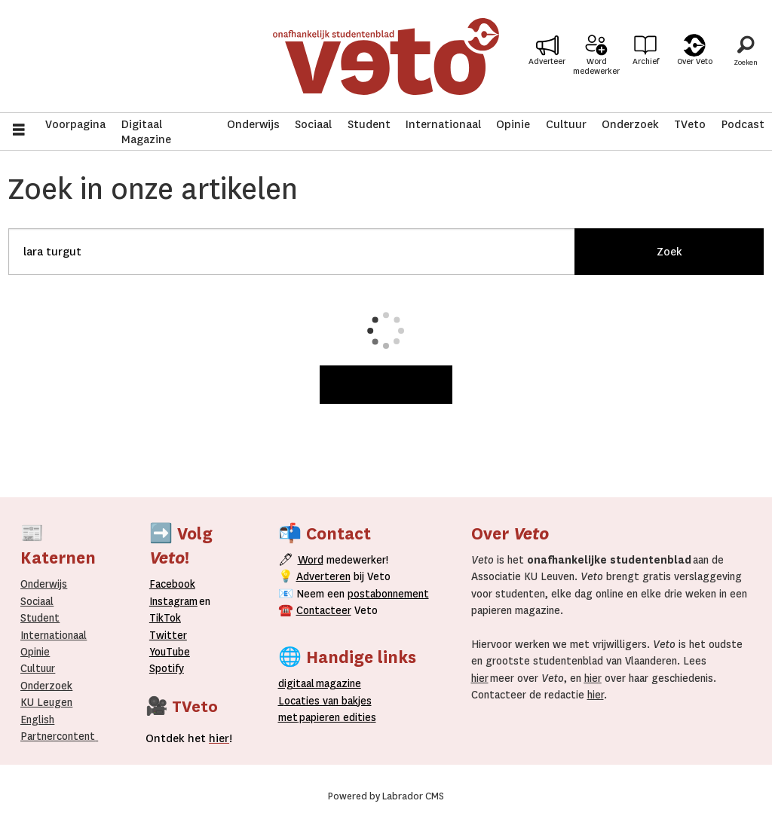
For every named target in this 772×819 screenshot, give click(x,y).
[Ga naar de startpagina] (386, 56)
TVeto (690, 124)
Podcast (742, 124)
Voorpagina (75, 124)
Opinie (513, 124)
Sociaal (313, 124)
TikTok (165, 618)
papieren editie (334, 717)
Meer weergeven (386, 384)
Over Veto (694, 61)
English (37, 719)
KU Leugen (46, 702)
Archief (646, 61)
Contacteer (323, 610)
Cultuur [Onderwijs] (37, 668)
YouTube (169, 652)
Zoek (669, 251)
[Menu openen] (18, 131)
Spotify (166, 668)
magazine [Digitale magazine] (322, 683)
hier (480, 678)
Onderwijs (253, 124)
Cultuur (566, 124)
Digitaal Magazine (146, 132)
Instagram (173, 601)
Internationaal (443, 124)
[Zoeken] (745, 56)
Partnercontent (57, 736)
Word (310, 560)
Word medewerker (596, 66)
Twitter (168, 635)
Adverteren (323, 576)
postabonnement (388, 593)
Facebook (172, 584)
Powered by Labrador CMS (386, 796)
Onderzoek (630, 124)
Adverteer (546, 61)
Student (369, 124)
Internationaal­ (53, 635)
